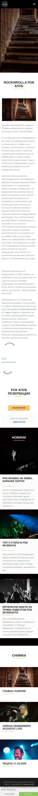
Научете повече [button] (11, 789)
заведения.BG (28, 784)
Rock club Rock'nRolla (9, 379)
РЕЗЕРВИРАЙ (19, 409)
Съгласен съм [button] (28, 794)
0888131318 (19, 422)
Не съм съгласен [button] (9, 794)
